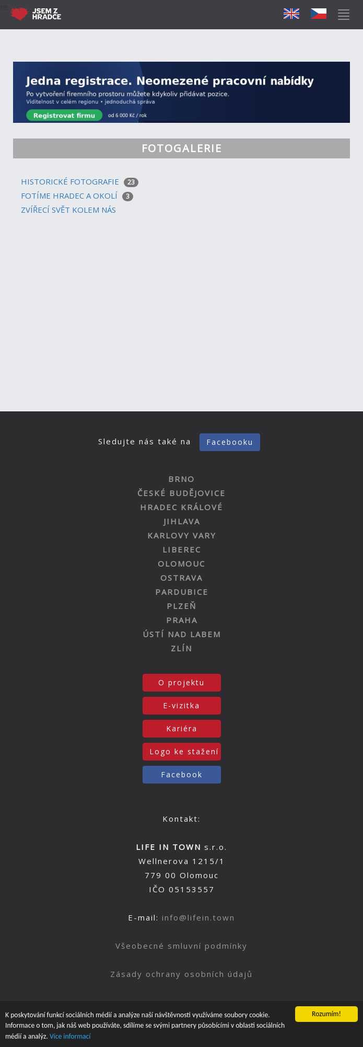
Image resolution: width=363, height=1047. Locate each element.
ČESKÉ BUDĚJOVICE (181, 493)
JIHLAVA (181, 521)
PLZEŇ (181, 606)
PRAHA (181, 620)
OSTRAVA (181, 577)
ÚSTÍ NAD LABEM (182, 634)
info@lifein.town (198, 917)
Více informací (70, 1036)
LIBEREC (181, 549)
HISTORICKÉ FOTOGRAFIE (70, 181)
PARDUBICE (181, 591)
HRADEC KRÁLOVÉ (181, 507)
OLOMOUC (181, 563)
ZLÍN (181, 648)
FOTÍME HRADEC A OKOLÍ (69, 195)
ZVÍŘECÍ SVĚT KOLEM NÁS (68, 209)
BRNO (181, 479)
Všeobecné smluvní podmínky (181, 945)
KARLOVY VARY (181, 535)
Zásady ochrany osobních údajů (181, 974)
